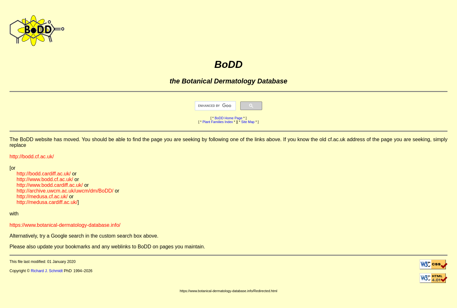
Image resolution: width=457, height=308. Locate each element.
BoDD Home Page (228, 118)
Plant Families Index (217, 122)
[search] (214, 106)
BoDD (229, 64)
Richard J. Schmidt (47, 271)
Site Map (248, 122)
